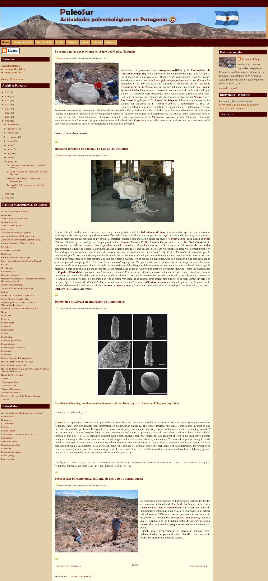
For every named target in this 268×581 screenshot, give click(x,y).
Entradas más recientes (68, 565)
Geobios (5, 264)
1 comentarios (65, 308)
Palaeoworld (7, 329)
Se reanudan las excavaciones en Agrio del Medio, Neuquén (95, 51)
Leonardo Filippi (251, 58)
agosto (11, 141)
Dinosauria (6, 420)
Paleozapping (7, 455)
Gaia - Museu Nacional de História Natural (21, 261)
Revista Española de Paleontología (17, 361)
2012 (7, 113)
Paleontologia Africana (11, 340)
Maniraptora (7, 437)
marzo (11, 161)
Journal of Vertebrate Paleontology (17, 288)
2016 (7, 96)
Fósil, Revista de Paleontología (15, 257)
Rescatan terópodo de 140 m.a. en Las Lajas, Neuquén (91, 148)
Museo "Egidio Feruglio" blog (15, 299)
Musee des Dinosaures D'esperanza (17, 295)
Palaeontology (7, 322)
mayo (10, 153)
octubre (11, 132)
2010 (7, 121)
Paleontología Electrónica (13, 347)
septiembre (13, 137)
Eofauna (5, 427)
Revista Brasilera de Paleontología (17, 358)
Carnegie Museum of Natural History (18, 243)
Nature (4, 312)
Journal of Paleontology (12, 284)
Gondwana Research (10, 275)
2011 (7, 117)
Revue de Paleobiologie (12, 375)
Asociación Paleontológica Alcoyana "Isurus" (22, 413)
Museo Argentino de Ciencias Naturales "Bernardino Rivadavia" (19, 303)
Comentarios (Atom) (81, 576)
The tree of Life (8, 385)
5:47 (105, 308)
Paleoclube (6, 448)
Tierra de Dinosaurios (11, 389)
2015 (7, 100)
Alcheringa (6, 215)
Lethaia (4, 291)
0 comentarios (65, 58)
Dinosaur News (8, 416)
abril (10, 157)
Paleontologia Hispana (11, 452)
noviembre (13, 128)
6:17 (105, 58)
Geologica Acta (8, 271)
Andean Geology (9, 222)
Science (4, 378)
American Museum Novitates (14, 218)
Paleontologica (8, 344)
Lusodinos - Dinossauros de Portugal (18, 434)
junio (10, 149)
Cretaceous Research (10, 250)
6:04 (105, 155)
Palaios (4, 333)
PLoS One (6, 315)
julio (10, 145)
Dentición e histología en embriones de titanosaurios (90, 301)
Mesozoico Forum (9, 441)
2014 (7, 104)
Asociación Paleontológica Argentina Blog (21, 239)
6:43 (105, 485)
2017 (7, 92)
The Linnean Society (10, 382)
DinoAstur (6, 254)
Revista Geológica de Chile (14, 365)
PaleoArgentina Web (10, 445)
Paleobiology (7, 337)
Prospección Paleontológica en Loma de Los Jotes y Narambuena (99, 478)
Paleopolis (6, 351)
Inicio (135, 564)
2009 (7, 194)
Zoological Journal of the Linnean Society (20, 396)
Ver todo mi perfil (228, 88)
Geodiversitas (7, 268)
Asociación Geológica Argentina (16, 232)
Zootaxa (5, 399)
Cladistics (5, 246)
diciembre (12, 124)
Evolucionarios (8, 430)
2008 (7, 198)
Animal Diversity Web (11, 225)
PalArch (5, 319)
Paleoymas (6, 354)
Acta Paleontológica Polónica (14, 211)
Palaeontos (6, 326)
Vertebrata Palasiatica (11, 392)
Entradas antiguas (199, 565)
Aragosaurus (7, 229)
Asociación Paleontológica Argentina (18, 236)
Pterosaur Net (7, 459)
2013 (7, 108)
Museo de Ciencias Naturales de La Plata (20, 308)
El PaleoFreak (7, 423)
